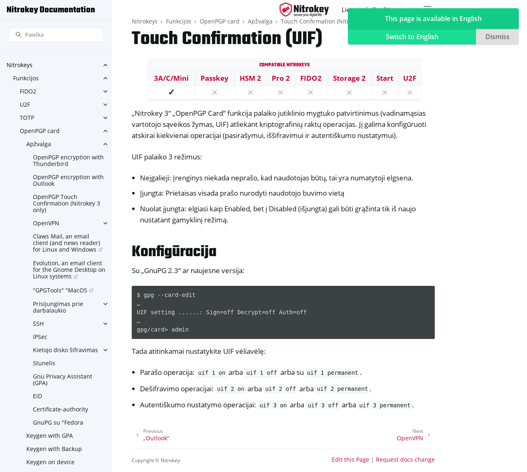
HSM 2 (250, 78)
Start (384, 78)
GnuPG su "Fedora (58, 422)
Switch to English (412, 36)
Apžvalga (38, 144)
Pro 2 (281, 78)
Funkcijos (26, 78)
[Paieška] (56, 35)
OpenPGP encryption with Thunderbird (68, 160)
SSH (38, 323)
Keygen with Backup (54, 449)
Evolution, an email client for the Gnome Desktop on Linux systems (69, 269)
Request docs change (405, 459)
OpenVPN (46, 223)
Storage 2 (349, 78)
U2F (25, 104)
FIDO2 (28, 91)
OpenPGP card (40, 131)
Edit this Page (350, 459)
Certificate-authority (60, 409)
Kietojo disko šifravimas (65, 350)
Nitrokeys (20, 65)
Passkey (215, 78)
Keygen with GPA (49, 435)
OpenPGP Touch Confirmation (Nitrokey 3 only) (66, 203)
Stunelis (44, 363)
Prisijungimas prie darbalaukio (58, 307)
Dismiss (497, 36)
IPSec (40, 337)
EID (37, 396)
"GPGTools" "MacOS (60, 290)
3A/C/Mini (171, 78)
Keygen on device (50, 462)
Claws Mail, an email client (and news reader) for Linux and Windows (66, 242)
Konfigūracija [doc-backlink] (174, 252)
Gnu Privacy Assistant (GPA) (62, 379)
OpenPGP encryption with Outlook (68, 180)
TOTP (27, 118)
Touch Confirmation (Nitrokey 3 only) (331, 21)
